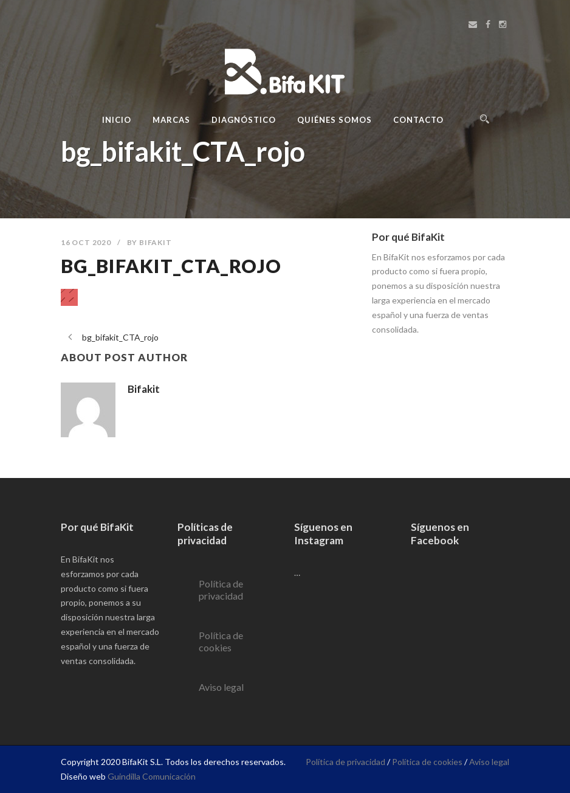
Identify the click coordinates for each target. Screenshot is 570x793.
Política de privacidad (221, 589)
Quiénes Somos (334, 120)
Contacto (418, 120)
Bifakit (155, 242)
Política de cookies (221, 641)
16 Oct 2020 (86, 242)
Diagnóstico (243, 120)
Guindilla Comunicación (152, 776)
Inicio (116, 120)
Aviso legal (221, 687)
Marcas (171, 120)
